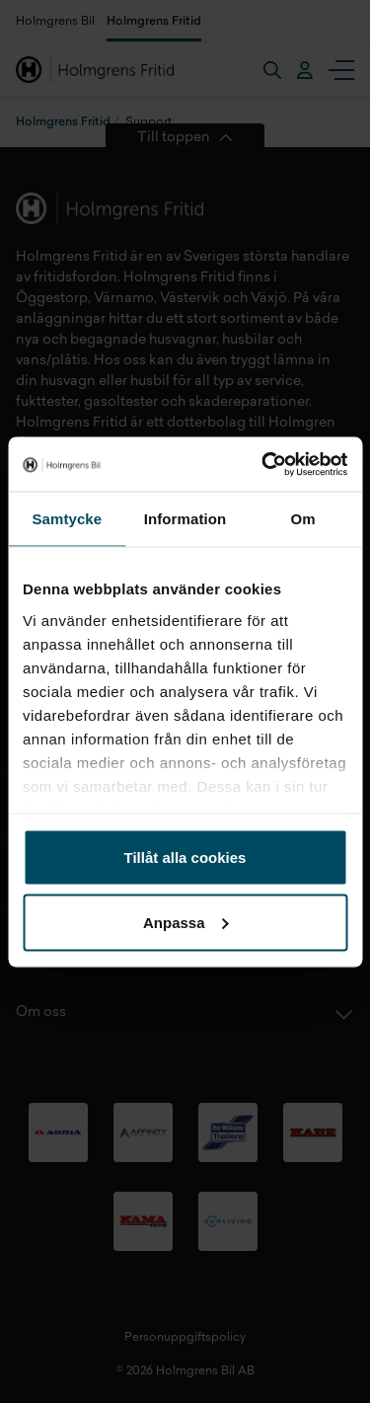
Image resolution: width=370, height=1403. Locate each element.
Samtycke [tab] (67, 518)
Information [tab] (185, 518)
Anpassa (186, 921)
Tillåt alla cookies (185, 857)
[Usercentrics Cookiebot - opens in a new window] (263, 464)
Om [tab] (303, 518)
